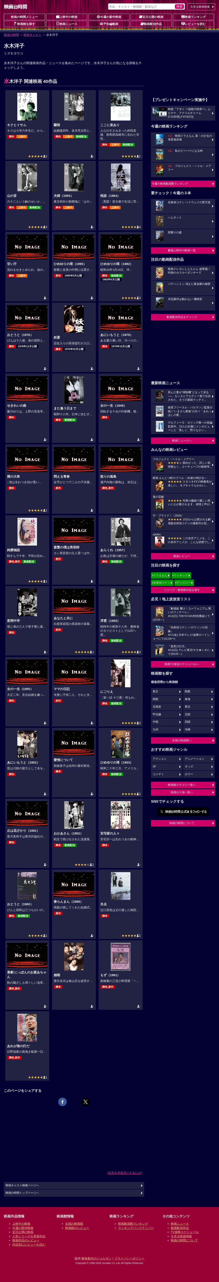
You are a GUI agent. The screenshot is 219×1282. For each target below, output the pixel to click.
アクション (160, 758)
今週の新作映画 (109, 17)
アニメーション (194, 758)
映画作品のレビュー (25, 1240)
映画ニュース (66, 24)
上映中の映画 (66, 17)
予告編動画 (109, 24)
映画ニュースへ (182, 440)
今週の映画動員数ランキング (170, 183)
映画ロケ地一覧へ (182, 792)
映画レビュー (181, 556)
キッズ (189, 766)
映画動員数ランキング (133, 1223)
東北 (187, 706)
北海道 (157, 706)
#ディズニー (183, 582)
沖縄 (187, 729)
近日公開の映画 (151, 17)
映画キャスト (32, 35)
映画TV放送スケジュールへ (182, 664)
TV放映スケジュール (185, 1232)
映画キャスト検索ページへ (22, 1185)
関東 (187, 691)
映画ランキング (193, 17)
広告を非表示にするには (124, 1173)
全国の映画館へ (182, 740)
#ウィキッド (180, 575)
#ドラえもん (159, 575)
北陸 (187, 714)
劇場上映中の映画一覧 (182, 250)
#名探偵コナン (161, 582)
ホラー (189, 774)
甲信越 (157, 714)
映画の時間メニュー (24, 17)
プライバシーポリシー (129, 1258)
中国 (155, 721)
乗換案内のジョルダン (96, 1258)
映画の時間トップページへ (22, 1192)
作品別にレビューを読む (28, 1244)
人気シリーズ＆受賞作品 (28, 1236)
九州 (155, 729)
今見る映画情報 (181, 1236)
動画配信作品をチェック (182, 317)
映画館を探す (24, 24)
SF (154, 766)
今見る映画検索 (200, 6)
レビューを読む (193, 24)
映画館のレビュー (77, 1228)
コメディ (158, 774)
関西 (155, 699)
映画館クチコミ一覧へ (182, 784)
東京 (155, 691)
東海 (187, 699)
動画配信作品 (151, 24)
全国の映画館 (74, 1223)
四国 (187, 721)
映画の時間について (181, 823)
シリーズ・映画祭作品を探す (182, 590)
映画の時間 (11, 35)
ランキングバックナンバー (136, 1228)
